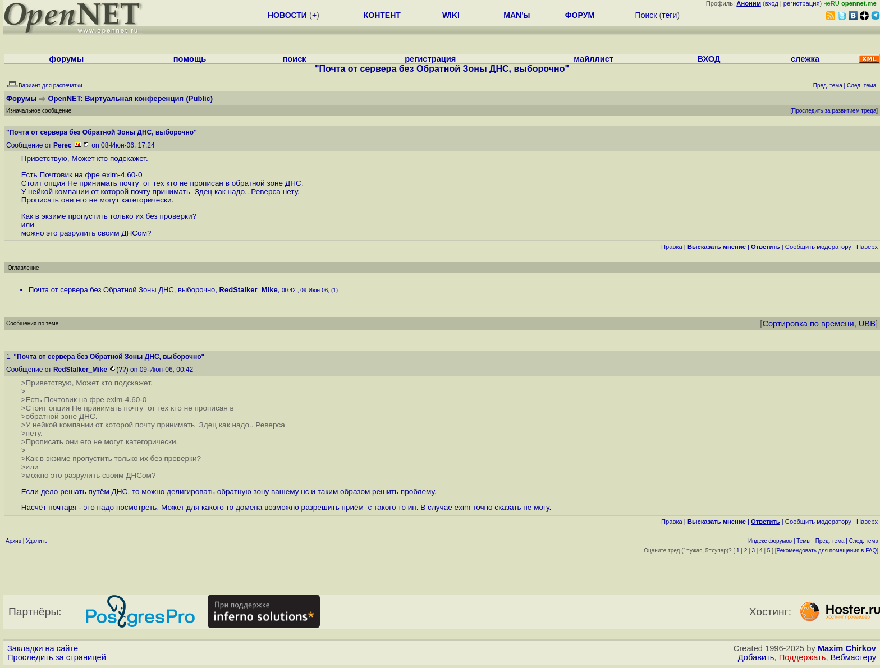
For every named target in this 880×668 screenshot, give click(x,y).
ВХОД (708, 58)
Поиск (646, 15)
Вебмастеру (853, 657)
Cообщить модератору (818, 246)
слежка (805, 58)
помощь (190, 58)
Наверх (867, 246)
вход (771, 3)
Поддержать (802, 657)
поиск (294, 58)
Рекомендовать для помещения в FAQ (827, 550)
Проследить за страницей (56, 657)
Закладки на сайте (42, 648)
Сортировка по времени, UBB (819, 323)
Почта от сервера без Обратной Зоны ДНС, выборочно (122, 289)
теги (669, 15)
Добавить (756, 657)
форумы (66, 58)
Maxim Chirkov (847, 648)
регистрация (801, 3)
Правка (671, 246)
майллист (593, 58)
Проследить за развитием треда (834, 111)
